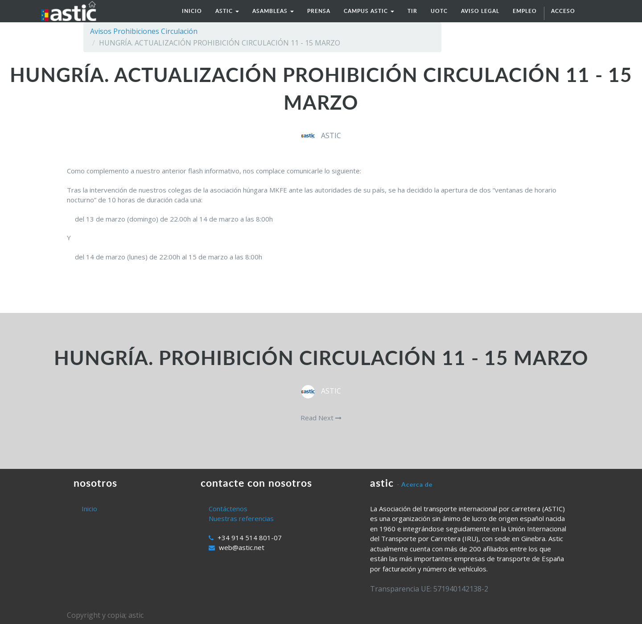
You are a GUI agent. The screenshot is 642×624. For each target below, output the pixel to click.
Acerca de (416, 484)
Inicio (89, 508)
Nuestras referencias (241, 518)
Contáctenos (228, 508)
